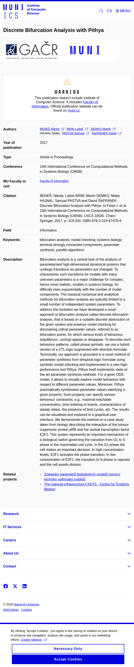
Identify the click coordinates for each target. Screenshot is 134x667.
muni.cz (74, 110)
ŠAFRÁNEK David (106, 133)
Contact (9, 566)
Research (11, 514)
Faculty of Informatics (54, 181)
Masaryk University (26, 604)
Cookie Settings (34, 643)
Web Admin (11, 610)
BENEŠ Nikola (52, 129)
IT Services (12, 527)
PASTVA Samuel (75, 133)
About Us (11, 553)
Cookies (26, 610)
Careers (9, 540)
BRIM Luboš (77, 129)
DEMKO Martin (103, 129)
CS (109, 11)
